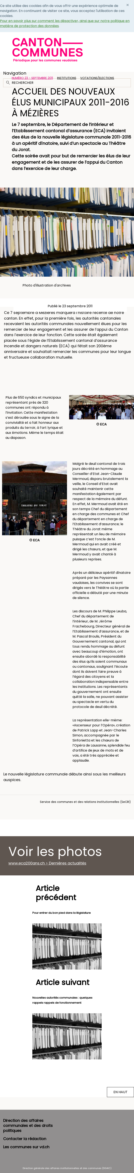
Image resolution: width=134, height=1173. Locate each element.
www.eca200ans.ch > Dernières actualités (47, 863)
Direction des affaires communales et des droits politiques (28, 1125)
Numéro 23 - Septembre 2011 (32, 78)
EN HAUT (120, 1092)
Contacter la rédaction (24, 1138)
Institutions (66, 78)
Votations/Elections (97, 78)
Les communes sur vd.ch (26, 1147)
